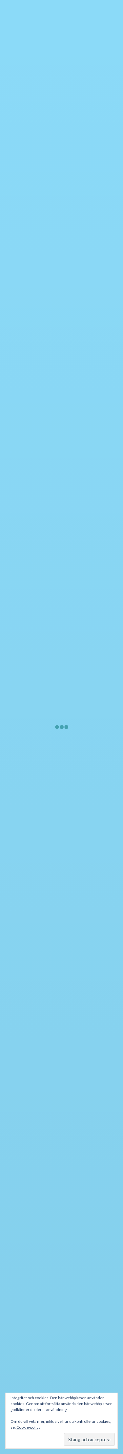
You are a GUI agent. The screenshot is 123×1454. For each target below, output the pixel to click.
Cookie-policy (28, 1427)
